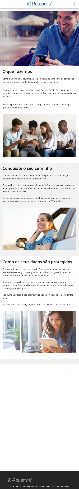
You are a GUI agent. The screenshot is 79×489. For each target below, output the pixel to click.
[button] (19, 480)
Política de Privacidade (59, 304)
